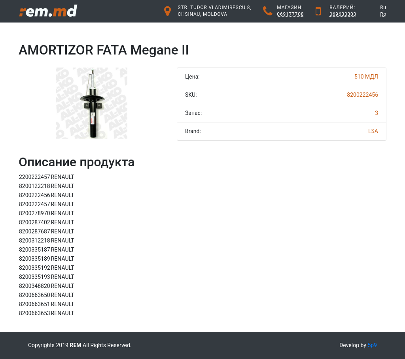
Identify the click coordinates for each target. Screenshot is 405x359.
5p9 (372, 345)
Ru (383, 7)
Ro (383, 14)
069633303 (342, 14)
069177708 (290, 14)
